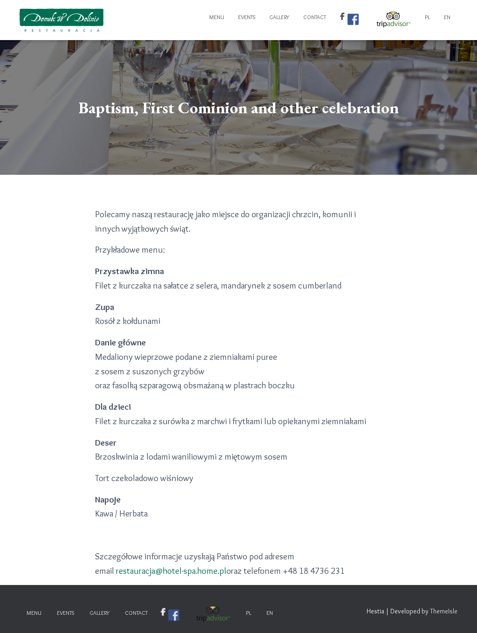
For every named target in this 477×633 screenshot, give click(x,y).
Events (246, 17)
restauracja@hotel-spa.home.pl (171, 570)
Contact (314, 17)
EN (447, 17)
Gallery (279, 17)
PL (427, 17)
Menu (216, 17)
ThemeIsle (443, 611)
